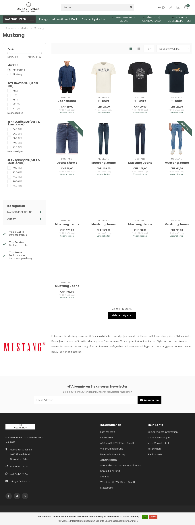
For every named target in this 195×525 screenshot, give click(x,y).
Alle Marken (19, 69)
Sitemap (104, 476)
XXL (16, 104)
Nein (153, 516)
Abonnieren (149, 400)
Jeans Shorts (67, 163)
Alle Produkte (155, 454)
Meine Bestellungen (159, 437)
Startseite (10, 28)
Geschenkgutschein (94, 19)
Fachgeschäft (107, 431)
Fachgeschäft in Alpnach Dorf (58, 19)
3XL (16, 108)
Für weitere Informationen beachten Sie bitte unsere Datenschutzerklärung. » (98, 521)
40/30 (17, 142)
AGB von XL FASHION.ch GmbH (117, 443)
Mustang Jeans (103, 163)
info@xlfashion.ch (20, 481)
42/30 (17, 147)
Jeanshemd (67, 101)
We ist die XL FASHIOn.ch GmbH (117, 482)
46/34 (17, 181)
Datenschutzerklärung (112, 454)
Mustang (17, 74)
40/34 (17, 167)
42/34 (17, 172)
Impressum (106, 437)
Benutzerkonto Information (163, 431)
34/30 (17, 129)
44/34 (17, 176)
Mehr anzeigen (15, 112)
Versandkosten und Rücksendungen (120, 465)
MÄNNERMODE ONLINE (19, 212)
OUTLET (11, 219)
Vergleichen (154, 448)
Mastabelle (106, 487)
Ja (145, 516)
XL (15, 99)
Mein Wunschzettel (158, 443)
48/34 (17, 185)
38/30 (17, 138)
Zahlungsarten (108, 459)
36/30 (17, 133)
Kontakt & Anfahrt (110, 470)
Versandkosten (67, 112)
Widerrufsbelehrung (111, 448)
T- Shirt (103, 101)
